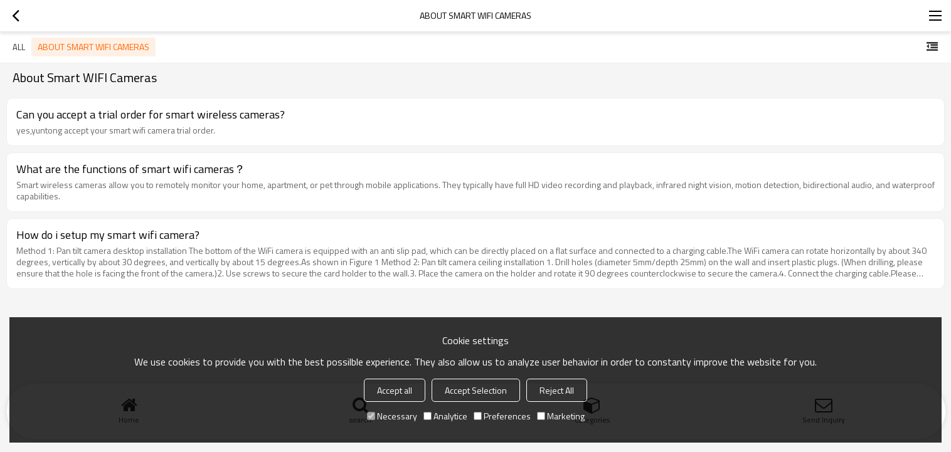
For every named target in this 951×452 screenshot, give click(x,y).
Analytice (445, 416)
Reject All (556, 390)
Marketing (561, 416)
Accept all (394, 390)
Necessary (392, 416)
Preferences (502, 416)
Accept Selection (476, 390)
